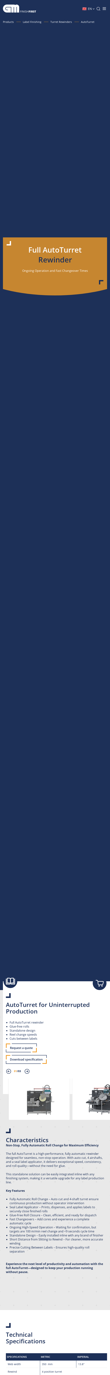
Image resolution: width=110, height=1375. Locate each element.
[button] (88, 9)
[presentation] (9, 1071)
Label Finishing (32, 22)
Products (8, 22)
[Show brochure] (10, 981)
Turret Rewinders (61, 22)
